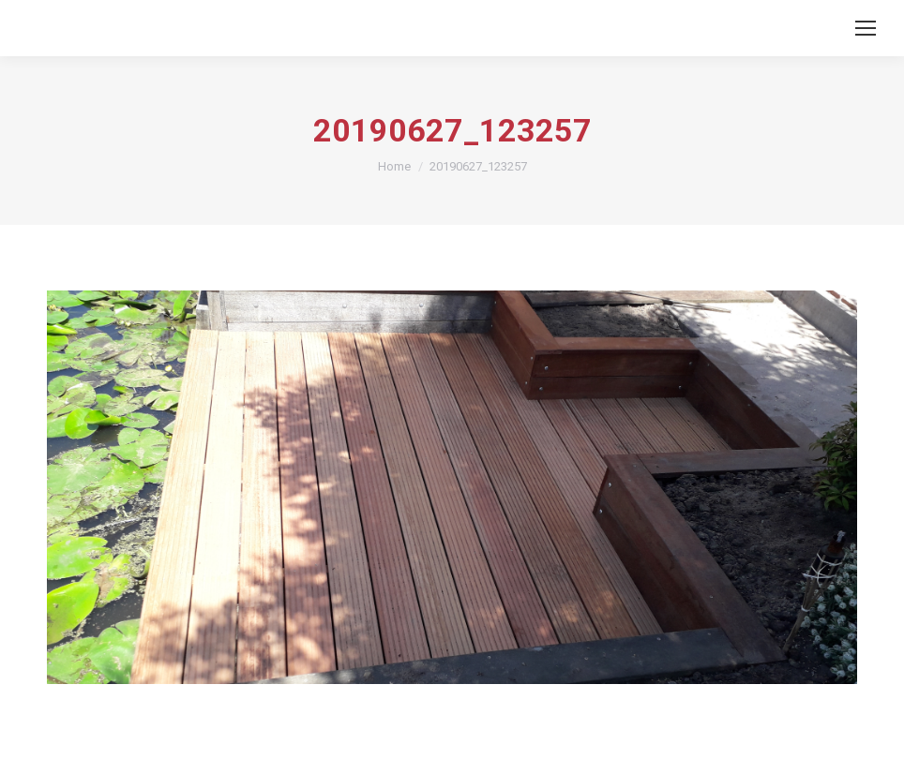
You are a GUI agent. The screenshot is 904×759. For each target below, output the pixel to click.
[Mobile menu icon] (865, 28)
